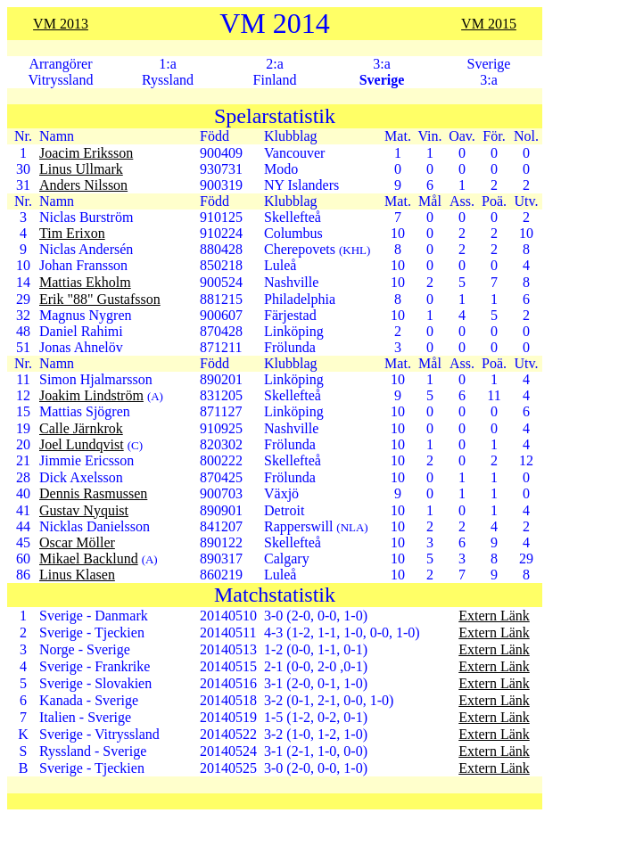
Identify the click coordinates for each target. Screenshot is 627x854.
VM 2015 (488, 23)
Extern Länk (494, 615)
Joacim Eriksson (86, 152)
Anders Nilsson (83, 185)
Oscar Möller (77, 542)
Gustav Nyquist (83, 510)
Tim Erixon (72, 233)
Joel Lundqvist (81, 444)
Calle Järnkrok (81, 428)
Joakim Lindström (91, 395)
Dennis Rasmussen (93, 493)
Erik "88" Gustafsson (100, 299)
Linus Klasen (77, 574)
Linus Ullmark (81, 169)
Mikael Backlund (88, 558)
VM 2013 (60, 23)
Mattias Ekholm (85, 282)
